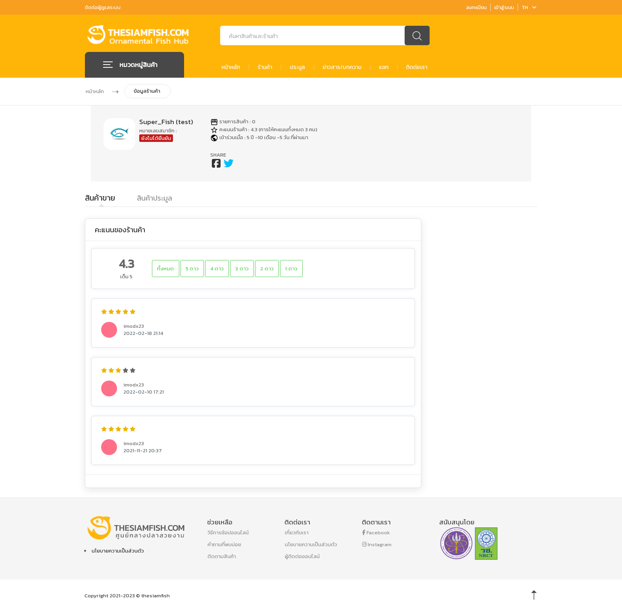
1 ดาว (291, 268)
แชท (383, 67)
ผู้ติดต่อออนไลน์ (302, 556)
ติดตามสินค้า (221, 556)
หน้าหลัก (230, 67)
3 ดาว (242, 268)
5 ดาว (192, 268)
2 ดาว (267, 268)
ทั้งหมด (165, 268)
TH (529, 7)
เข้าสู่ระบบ (504, 7)
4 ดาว (217, 268)
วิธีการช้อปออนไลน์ (228, 532)
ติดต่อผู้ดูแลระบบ (103, 7)
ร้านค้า (264, 67)
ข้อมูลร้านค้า (147, 91)
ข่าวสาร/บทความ (342, 67)
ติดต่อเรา (416, 67)
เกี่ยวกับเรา (297, 532)
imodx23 (133, 326)
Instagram (377, 544)
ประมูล (297, 67)
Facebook (376, 532)
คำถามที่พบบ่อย (224, 544)
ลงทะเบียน (476, 7)
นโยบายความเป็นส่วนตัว (118, 551)
